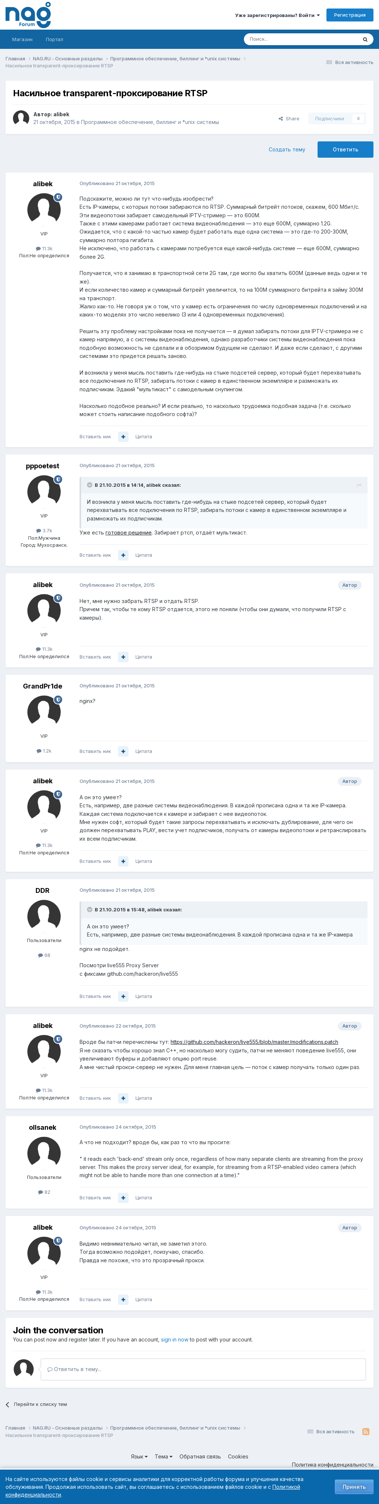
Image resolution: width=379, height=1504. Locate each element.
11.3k (44, 248)
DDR (43, 890)
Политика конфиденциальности (332, 1464)
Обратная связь (200, 1456)
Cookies (238, 1456)
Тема (163, 1456)
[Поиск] (280, 39)
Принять (354, 1487)
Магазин (22, 39)
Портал (54, 39)
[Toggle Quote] (90, 485)
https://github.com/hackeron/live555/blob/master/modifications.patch (254, 1042)
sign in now (174, 1339)
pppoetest (42, 466)
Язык (139, 1456)
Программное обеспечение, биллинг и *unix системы (150, 122)
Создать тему (287, 149)
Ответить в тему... (74, 1369)
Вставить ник (95, 436)
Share (289, 118)
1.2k (44, 751)
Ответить (345, 149)
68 (44, 955)
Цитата (143, 436)
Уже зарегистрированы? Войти (277, 15)
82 (44, 1192)
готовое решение (128, 532)
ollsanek (42, 1127)
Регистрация (350, 15)
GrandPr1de (42, 686)
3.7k (44, 530)
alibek (61, 114)
